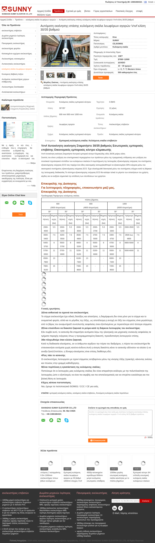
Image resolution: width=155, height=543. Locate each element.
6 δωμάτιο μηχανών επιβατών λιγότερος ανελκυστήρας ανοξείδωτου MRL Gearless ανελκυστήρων (56, 529)
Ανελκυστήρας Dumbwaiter (13, 87)
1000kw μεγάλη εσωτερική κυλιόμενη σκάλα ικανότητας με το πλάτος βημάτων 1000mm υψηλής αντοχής (119, 479)
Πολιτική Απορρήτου (18, 541)
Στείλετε (145, 501)
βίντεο (87, 11)
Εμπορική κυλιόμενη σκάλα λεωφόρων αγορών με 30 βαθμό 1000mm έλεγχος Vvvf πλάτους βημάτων (73, 478)
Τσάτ (102, 77)
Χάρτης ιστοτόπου (129, 513)
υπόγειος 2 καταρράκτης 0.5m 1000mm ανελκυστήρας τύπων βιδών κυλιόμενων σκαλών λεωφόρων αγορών (50, 479)
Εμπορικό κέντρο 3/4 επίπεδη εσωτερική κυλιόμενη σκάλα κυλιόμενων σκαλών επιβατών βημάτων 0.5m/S (141, 479)
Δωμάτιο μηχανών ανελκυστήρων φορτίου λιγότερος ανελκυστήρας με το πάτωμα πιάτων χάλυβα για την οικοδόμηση (55, 519)
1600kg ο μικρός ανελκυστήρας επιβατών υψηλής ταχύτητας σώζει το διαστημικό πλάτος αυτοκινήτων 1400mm (17, 522)
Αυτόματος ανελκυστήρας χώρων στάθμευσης (15, 80)
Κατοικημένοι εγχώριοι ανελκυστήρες (17, 54)
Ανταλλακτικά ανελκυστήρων (13, 92)
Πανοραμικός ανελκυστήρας (13, 43)
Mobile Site (117, 517)
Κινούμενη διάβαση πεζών (12, 74)
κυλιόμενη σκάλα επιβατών (84, 393)
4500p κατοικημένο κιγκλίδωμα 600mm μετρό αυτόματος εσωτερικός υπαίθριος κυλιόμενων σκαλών (96, 478)
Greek (151, 2)
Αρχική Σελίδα (44, 11)
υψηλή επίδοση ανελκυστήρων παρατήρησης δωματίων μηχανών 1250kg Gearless (91, 533)
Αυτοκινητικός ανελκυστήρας (13, 64)
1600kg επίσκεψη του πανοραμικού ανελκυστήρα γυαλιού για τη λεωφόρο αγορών (92, 525)
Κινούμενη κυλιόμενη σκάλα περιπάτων (112, 393)
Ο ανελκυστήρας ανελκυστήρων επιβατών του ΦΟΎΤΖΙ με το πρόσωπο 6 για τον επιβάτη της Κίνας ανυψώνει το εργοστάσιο (18, 511)
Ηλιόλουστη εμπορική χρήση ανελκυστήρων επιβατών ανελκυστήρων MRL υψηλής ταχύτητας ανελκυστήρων (56, 502)
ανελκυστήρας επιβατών (12, 31)
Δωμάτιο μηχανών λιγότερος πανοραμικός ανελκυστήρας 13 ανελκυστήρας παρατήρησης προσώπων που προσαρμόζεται (90, 516)
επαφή (139, 11)
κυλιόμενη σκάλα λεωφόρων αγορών (41, 20)
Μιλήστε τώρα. (44, 15)
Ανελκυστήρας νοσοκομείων (13, 59)
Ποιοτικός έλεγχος (124, 11)
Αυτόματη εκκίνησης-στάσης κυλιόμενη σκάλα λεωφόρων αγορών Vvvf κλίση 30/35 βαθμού (66, 85)
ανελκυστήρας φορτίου (11, 48)
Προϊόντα (58, 11)
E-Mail (116, 513)
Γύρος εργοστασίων (103, 11)
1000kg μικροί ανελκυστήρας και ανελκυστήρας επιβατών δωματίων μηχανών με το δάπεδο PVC (16, 502)
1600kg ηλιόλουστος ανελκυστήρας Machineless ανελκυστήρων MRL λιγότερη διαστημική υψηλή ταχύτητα (55, 510)
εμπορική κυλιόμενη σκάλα (60, 393)
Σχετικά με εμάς (73, 11)
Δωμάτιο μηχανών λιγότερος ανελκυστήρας (13, 37)
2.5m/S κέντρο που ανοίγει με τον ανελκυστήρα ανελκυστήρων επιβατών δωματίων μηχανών (18, 531)
